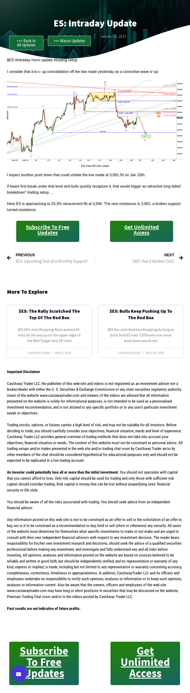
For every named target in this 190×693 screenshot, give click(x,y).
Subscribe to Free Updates (47, 229)
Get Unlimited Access (141, 229)
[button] (19, 673)
